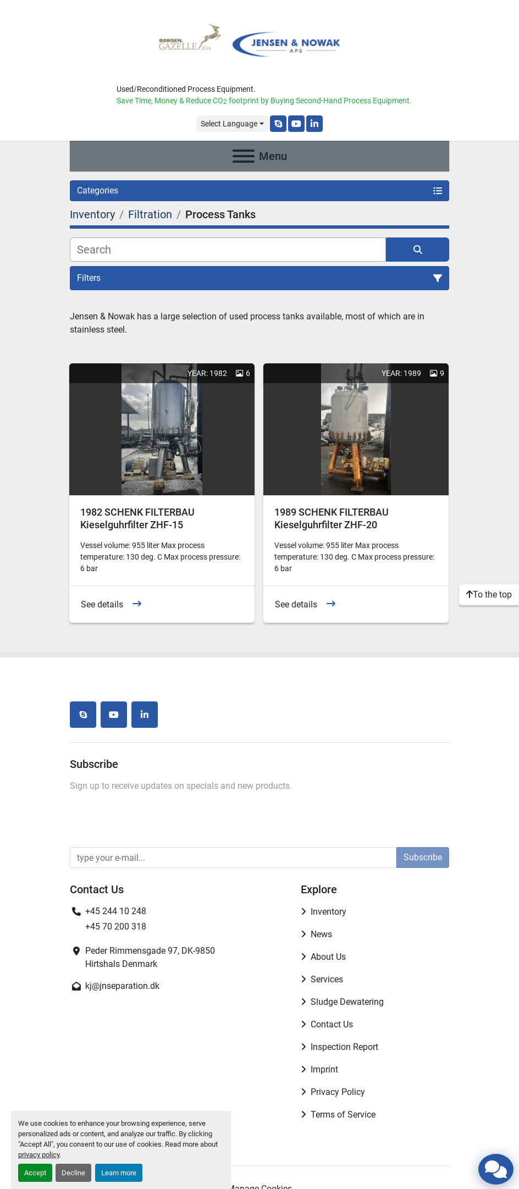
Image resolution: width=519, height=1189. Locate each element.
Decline (73, 1173)
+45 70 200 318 (115, 926)
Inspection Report (344, 1047)
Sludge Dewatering (347, 1002)
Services (327, 979)
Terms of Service (343, 1114)
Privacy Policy (338, 1092)
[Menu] (244, 156)
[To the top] (489, 594)
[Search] (228, 249)
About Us (328, 957)
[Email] (233, 857)
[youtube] (296, 123)
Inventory (328, 911)
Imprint (324, 1069)
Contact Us (332, 1024)
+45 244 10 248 (115, 911)
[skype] (278, 123)
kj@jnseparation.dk (122, 986)
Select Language (229, 123)
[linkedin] (314, 123)
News (321, 934)
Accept (35, 1173)
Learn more (118, 1173)
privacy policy (38, 1155)
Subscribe (423, 857)
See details (102, 604)
